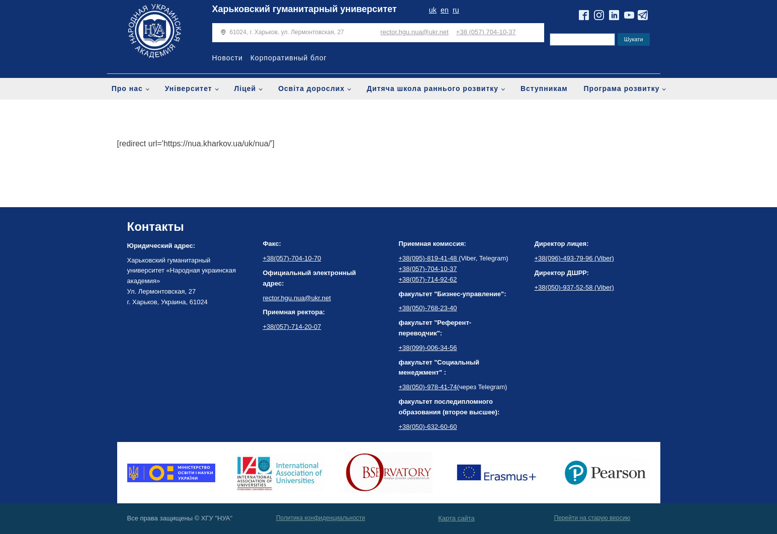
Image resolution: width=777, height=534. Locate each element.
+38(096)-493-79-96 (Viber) (574, 258)
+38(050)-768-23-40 (428, 308)
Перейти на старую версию (592, 517)
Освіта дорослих (311, 88)
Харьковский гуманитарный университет (304, 9)
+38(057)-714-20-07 (292, 326)
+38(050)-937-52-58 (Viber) (574, 287)
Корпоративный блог (288, 58)
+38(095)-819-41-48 (429, 258)
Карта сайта (456, 518)
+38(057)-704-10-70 (292, 258)
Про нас (127, 88)
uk (433, 10)
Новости (227, 58)
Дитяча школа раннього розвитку (432, 88)
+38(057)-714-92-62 (428, 279)
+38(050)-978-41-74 (428, 387)
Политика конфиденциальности (320, 517)
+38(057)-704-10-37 (428, 269)
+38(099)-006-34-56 (428, 347)
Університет (188, 88)
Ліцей (245, 88)
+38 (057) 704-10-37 (486, 32)
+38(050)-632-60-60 (428, 426)
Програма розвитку (622, 88)
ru (456, 10)
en (445, 10)
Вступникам (544, 88)
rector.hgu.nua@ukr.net (415, 32)
